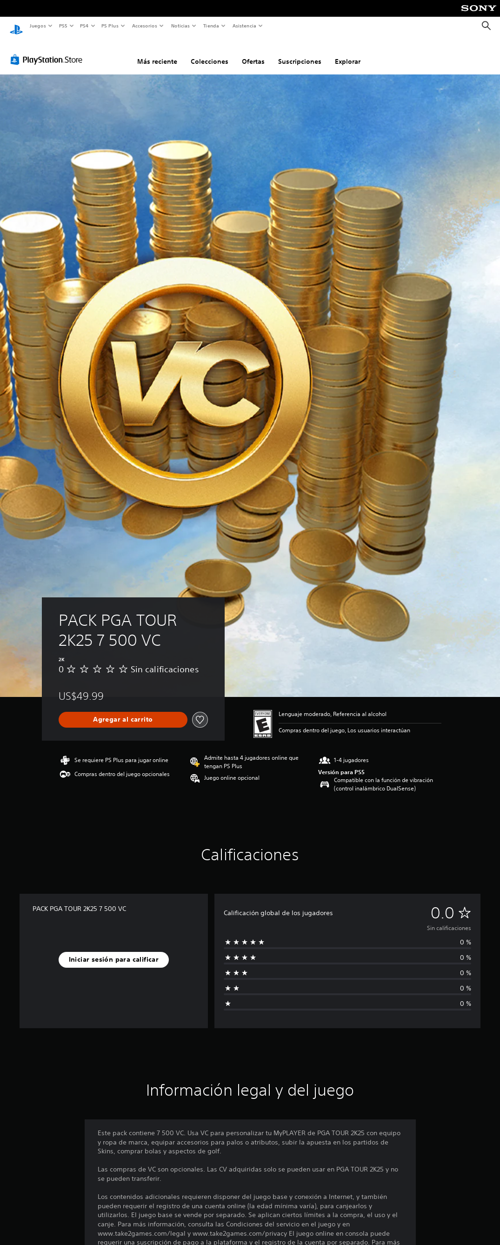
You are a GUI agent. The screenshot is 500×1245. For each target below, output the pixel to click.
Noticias (180, 25)
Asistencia (244, 25)
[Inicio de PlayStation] (16, 26)
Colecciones (209, 52)
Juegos (37, 25)
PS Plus (110, 25)
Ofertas (253, 52)
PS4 (84, 25)
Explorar (347, 52)
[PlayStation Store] (48, 50)
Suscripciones (299, 52)
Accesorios (144, 25)
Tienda (211, 25)
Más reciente (157, 52)
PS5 (63, 25)
